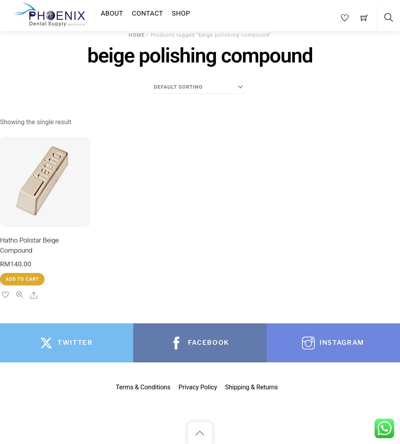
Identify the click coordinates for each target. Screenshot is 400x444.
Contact (147, 13)
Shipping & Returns (251, 387)
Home (137, 35)
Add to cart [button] (22, 279)
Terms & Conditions (143, 387)
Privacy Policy (198, 387)
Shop (181, 13)
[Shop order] (200, 87)
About (112, 13)
